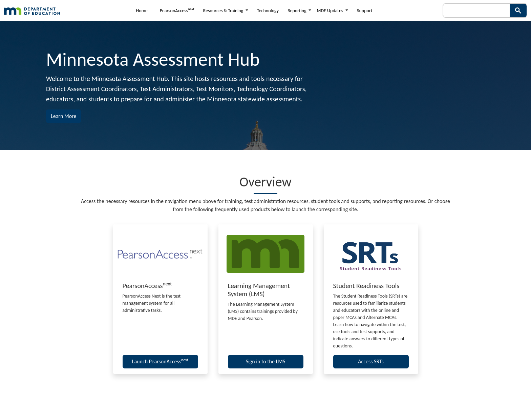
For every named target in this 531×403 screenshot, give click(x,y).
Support (364, 11)
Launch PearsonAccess (160, 361)
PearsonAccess (177, 10)
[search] (474, 10)
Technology (268, 11)
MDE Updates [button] (330, 11)
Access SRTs (371, 361)
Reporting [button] (297, 11)
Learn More (66, 115)
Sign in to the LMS (265, 361)
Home (142, 11)
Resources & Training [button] (224, 11)
